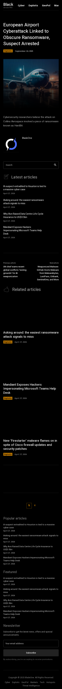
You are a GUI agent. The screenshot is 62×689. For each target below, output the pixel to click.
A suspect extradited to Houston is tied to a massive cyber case (24, 188)
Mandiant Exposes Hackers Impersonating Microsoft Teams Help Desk (22, 230)
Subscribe (31, 652)
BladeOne (27, 138)
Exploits (8, 50)
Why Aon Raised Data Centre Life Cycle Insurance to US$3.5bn (23, 215)
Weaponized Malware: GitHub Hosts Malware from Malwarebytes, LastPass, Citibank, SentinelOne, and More (48, 273)
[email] (31, 643)
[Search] (55, 165)
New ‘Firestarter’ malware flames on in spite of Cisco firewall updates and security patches (30, 444)
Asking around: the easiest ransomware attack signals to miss (23, 201)
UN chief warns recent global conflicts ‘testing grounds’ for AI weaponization (14, 271)
